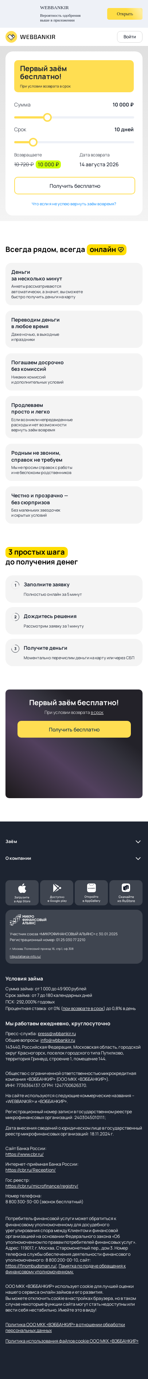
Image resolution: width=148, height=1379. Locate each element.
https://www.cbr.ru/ (24, 1154)
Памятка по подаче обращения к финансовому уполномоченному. (65, 1269)
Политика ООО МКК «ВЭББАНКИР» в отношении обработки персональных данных (65, 1327)
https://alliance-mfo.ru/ (25, 956)
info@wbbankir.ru (57, 1040)
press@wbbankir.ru (57, 1033)
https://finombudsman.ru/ (31, 1266)
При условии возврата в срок (45, 86)
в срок (97, 712)
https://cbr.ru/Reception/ (30, 1170)
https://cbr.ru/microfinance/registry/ (41, 1186)
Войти (130, 37)
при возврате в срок (83, 1008)
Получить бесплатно (75, 185)
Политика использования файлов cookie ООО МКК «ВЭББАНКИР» (72, 1341)
